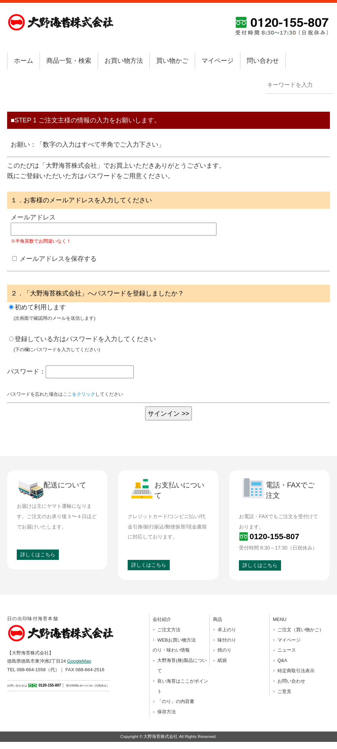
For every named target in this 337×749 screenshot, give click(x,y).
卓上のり (227, 629)
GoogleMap (79, 661)
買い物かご (172, 60)
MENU (279, 619)
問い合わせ (263, 60)
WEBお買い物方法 (176, 640)
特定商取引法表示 (296, 670)
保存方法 (166, 711)
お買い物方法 (123, 60)
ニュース (286, 650)
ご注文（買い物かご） (300, 629)
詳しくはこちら (37, 554)
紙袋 (222, 660)
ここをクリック (79, 394)
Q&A (282, 660)
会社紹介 (162, 619)
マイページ (217, 60)
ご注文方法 (168, 629)
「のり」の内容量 (175, 701)
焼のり (224, 650)
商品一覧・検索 (68, 60)
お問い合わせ (291, 681)
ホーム (23, 60)
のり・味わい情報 (171, 650)
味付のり (227, 640)
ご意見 (284, 691)
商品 (217, 619)
